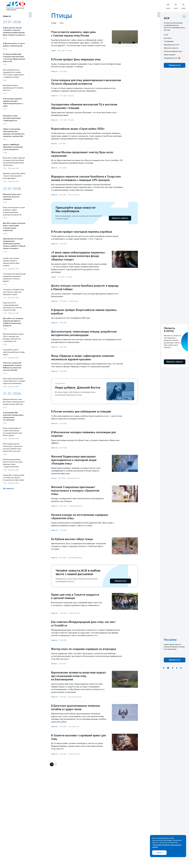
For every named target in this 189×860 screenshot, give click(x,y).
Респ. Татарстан (74, 195)
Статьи (54, 478)
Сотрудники (169, 41)
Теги (61, 23)
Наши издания (169, 55)
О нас (166, 35)
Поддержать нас (170, 58)
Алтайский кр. (73, 301)
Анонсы (54, 143)
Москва (69, 50)
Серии (53, 50)
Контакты (168, 38)
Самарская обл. (74, 613)
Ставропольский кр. (75, 506)
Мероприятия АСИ (171, 45)
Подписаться (120, 581)
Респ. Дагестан (73, 726)
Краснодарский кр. (75, 558)
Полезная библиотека (173, 51)
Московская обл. (73, 478)
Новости (54, 71)
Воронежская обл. (75, 697)
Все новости (8, 488)
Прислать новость (120, 218)
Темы (53, 23)
